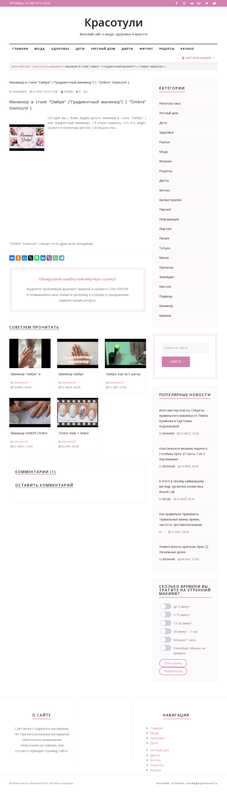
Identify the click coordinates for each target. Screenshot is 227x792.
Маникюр (56, 66)
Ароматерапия (170, 200)
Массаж (165, 286)
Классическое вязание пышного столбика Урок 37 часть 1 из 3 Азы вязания (183, 453)
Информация (169, 219)
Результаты (173, 671)
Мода (39, 49)
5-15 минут (182, 615)
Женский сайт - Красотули (29, 66)
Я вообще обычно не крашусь (189, 650)
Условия (178, 783)
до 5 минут (182, 606)
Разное (187, 49)
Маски (164, 257)
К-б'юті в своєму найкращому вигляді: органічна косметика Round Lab (181, 486)
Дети (80, 49)
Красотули (113, 22)
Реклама (163, 783)
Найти (176, 361)
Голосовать (173, 663)
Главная (20, 49)
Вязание (165, 161)
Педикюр (165, 296)
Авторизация (196, 58)
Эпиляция (166, 277)
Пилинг (164, 238)
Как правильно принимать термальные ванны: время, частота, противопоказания (180, 519)
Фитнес (146, 49)
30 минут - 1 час (186, 631)
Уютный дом (103, 49)
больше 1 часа (185, 640)
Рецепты (166, 49)
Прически (166, 267)
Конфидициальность (202, 783)
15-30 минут (183, 623)
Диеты (127, 49)
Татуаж (164, 248)
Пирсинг (165, 209)
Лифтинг (165, 229)
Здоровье (60, 49)
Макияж (165, 315)
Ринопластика (169, 103)
